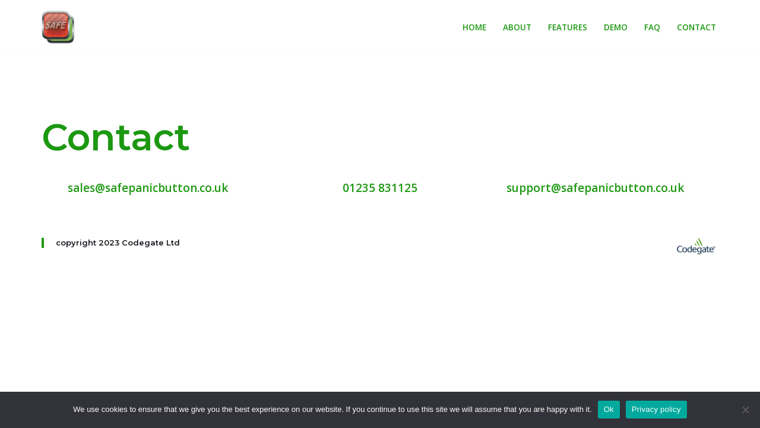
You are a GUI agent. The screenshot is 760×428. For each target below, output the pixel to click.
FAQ (652, 27)
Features (567, 27)
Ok (609, 409)
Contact (696, 27)
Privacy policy (656, 409)
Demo (616, 27)
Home (474, 27)
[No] (745, 410)
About (517, 27)
